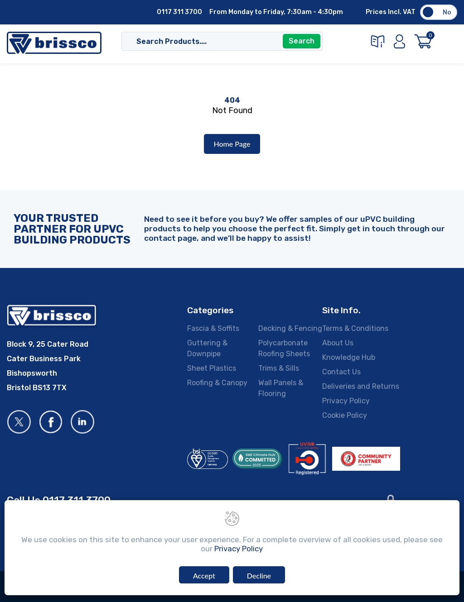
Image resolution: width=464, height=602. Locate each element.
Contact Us (64, 12)
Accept (204, 576)
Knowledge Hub (348, 357)
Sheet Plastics (211, 368)
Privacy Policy (346, 401)
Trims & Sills (278, 368)
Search (301, 42)
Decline (259, 576)
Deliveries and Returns (360, 386)
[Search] (212, 42)
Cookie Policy (344, 415)
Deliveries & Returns (121, 12)
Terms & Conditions (355, 328)
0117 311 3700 (179, 12)
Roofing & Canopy (217, 382)
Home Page (232, 143)
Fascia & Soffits (213, 328)
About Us (26, 12)
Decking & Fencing (290, 328)
